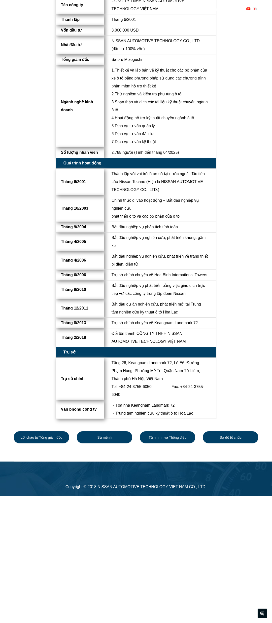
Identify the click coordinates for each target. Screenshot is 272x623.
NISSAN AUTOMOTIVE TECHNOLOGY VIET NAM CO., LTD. (152, 614)
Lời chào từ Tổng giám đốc (41, 565)
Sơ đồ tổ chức (230, 565)
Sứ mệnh (104, 565)
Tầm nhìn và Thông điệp (167, 565)
